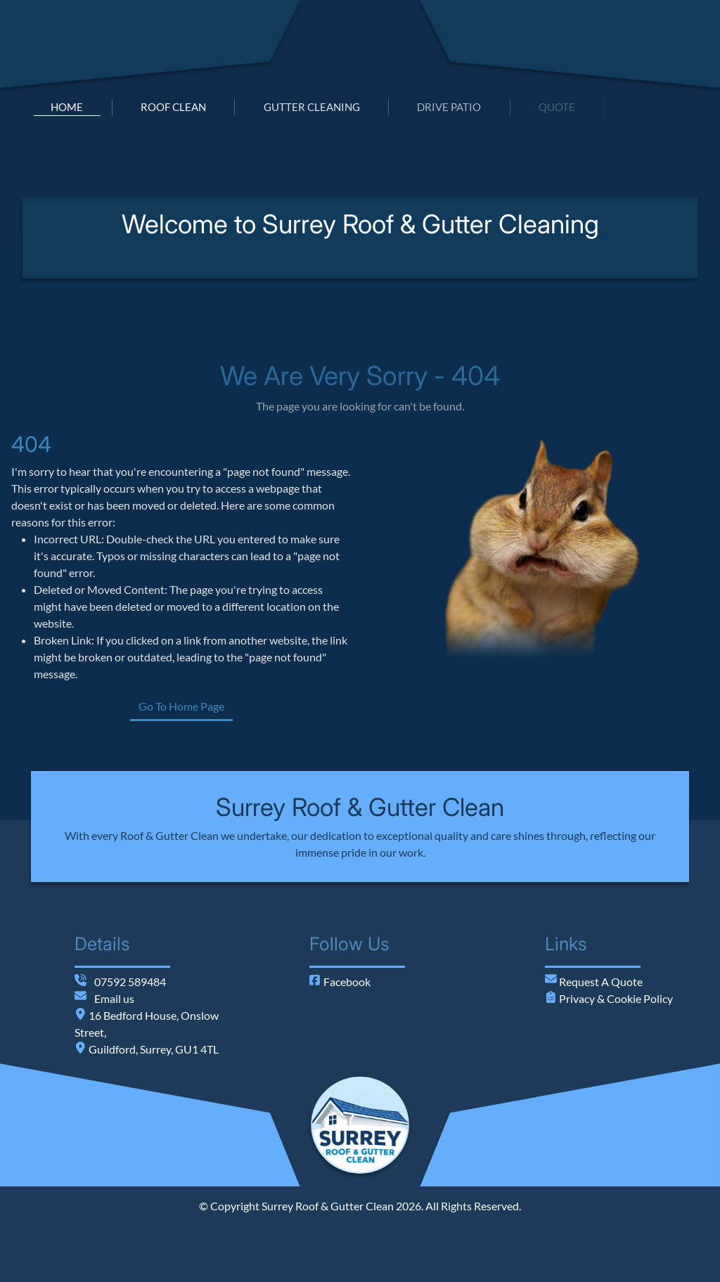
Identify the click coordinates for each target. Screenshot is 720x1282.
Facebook (340, 981)
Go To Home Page (237, 706)
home (67, 107)
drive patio (449, 107)
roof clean (173, 107)
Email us (114, 998)
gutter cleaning (312, 107)
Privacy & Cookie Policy (615, 998)
